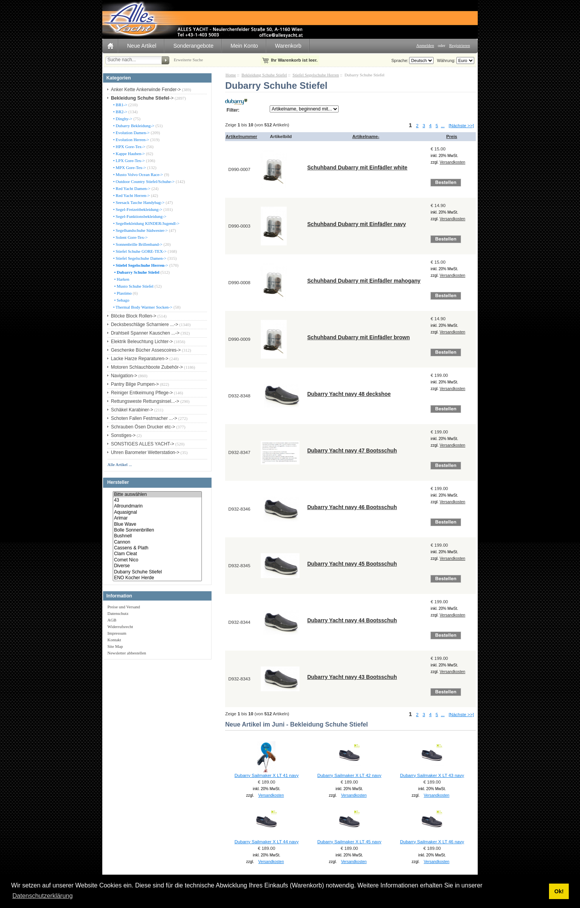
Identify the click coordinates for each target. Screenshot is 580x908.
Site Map (115, 646)
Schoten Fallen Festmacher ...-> (144, 418)
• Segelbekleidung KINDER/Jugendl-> (145, 223)
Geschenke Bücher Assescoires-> (146, 350)
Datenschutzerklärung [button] (42, 895)
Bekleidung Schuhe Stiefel (264, 75)
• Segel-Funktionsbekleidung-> (139, 216)
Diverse (157, 566)
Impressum (116, 633)
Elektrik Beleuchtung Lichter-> (142, 341)
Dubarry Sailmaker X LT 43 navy (432, 775)
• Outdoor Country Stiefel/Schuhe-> (143, 181)
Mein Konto (244, 46)
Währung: (445, 60)
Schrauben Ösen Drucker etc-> (143, 427)
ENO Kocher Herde (157, 578)
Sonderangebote (193, 46)
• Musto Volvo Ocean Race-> (137, 174)
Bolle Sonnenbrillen (157, 530)
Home (230, 75)
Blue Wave (157, 524)
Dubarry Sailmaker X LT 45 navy (349, 841)
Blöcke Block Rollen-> (133, 316)
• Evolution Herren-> (130, 139)
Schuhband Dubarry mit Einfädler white (357, 167)
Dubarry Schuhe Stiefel (157, 572)
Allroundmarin (157, 506)
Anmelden (425, 45)
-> (142, 98)
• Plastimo (122, 293)
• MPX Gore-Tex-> (129, 167)
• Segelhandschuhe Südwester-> (140, 230)
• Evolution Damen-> (131, 132)
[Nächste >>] (461, 125)
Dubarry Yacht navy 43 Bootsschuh (352, 677)
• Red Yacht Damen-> (131, 188)
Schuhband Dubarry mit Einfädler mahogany (363, 281)
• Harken (120, 279)
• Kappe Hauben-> (128, 153)
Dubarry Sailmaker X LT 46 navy (432, 841)
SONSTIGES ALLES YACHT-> (142, 444)
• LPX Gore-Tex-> (128, 160)
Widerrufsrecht (120, 626)
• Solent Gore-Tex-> (130, 237)
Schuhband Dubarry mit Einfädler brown (358, 337)
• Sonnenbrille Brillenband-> (137, 244)
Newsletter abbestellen (126, 653)
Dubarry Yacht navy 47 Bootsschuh (352, 450)
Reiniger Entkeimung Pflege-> (142, 392)
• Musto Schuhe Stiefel (132, 286)
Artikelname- (365, 136)
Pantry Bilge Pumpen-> (135, 384)
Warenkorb (288, 46)
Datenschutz (117, 613)
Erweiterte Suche (188, 59)
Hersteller (118, 482)
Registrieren (459, 45)
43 (157, 500)
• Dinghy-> (122, 118)
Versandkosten (452, 162)
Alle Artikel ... (119, 464)
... (443, 125)
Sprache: (399, 60)
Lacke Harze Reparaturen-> (139, 358)
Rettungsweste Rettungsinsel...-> (145, 401)
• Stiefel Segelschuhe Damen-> (139, 258)
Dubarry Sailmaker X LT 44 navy (266, 841)
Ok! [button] (559, 891)
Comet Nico (157, 560)
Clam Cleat (157, 554)
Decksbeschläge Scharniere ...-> (144, 324)
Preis (451, 136)
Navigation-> (124, 375)
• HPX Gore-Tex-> (128, 146)
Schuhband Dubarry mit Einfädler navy (356, 224)
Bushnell (157, 536)
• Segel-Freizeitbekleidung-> (137, 209)
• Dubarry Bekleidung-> (133, 125)
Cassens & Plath (157, 548)
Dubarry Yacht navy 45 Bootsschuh (352, 564)
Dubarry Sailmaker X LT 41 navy (266, 775)
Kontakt (114, 639)
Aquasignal (157, 512)
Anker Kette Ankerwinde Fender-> (146, 89)
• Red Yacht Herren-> (131, 195)
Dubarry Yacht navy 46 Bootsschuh (352, 507)
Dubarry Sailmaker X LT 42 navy (349, 775)
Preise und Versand (123, 606)
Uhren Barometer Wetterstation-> (145, 452)
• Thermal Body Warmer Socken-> (142, 307)
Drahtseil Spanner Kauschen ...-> (145, 333)
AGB (111, 620)
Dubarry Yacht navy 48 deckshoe (349, 394)
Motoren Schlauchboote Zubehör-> (147, 367)
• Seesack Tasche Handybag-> (138, 202)
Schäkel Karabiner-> (132, 410)
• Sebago (120, 300)
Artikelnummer (241, 136)
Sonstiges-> (123, 435)
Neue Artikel (141, 46)
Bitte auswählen (157, 494)
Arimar (157, 518)
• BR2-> (119, 111)
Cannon (157, 542)
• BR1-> (119, 104)
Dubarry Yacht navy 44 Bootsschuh (352, 620)
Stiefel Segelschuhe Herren (316, 75)
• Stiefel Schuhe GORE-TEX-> (139, 251)
